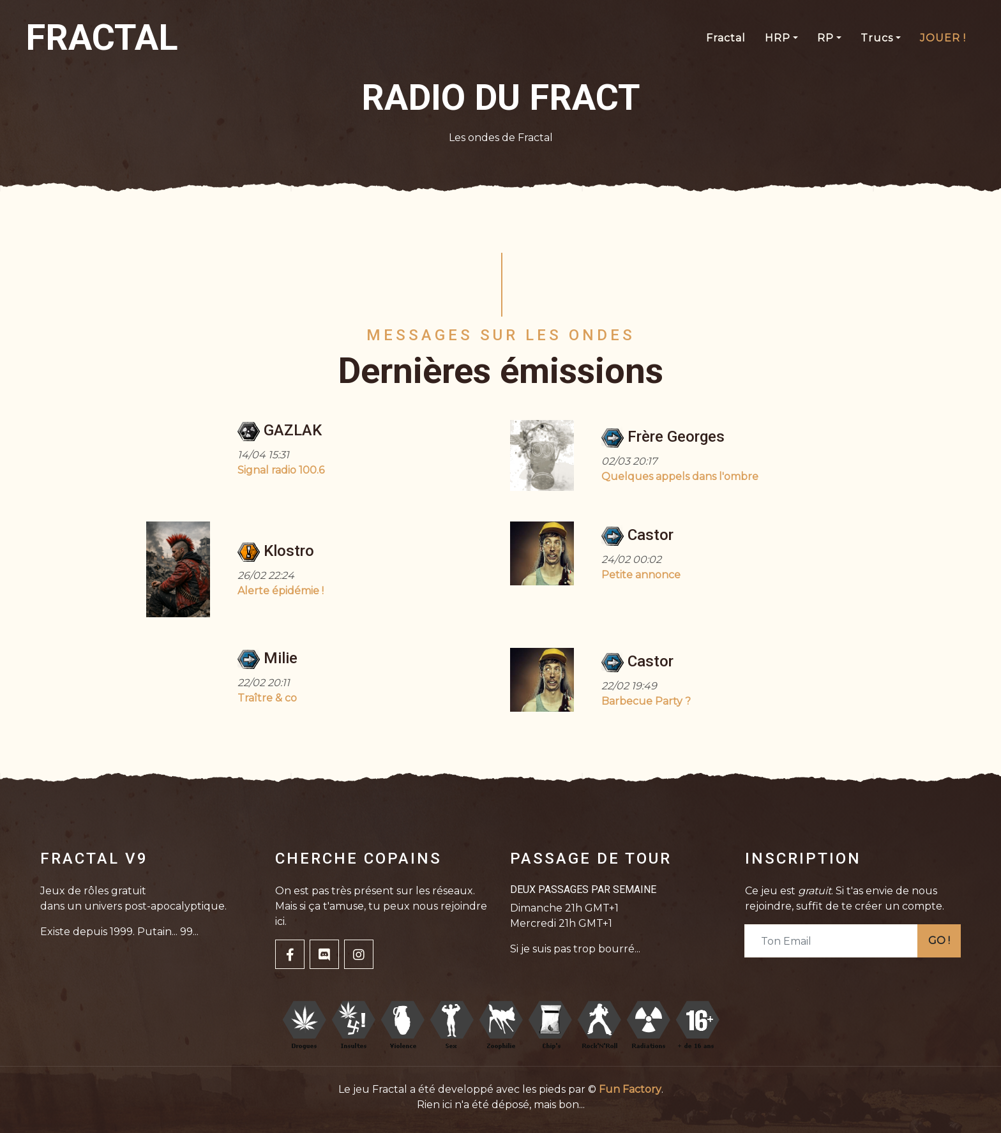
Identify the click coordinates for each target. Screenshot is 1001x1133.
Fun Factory (630, 1089)
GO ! (939, 940)
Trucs (877, 38)
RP (825, 38)
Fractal (726, 38)
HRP (777, 38)
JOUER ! (943, 38)
